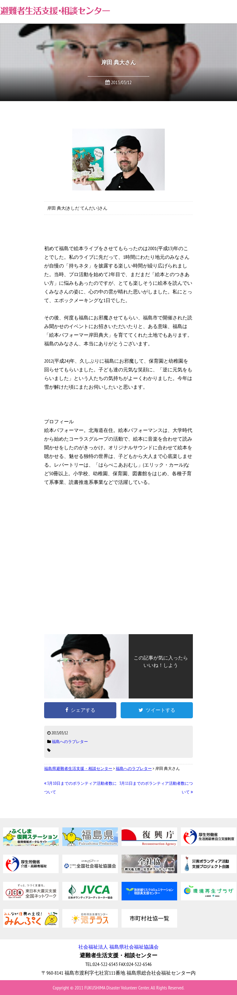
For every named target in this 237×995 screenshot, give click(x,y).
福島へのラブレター (70, 741)
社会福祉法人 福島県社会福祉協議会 (118, 947)
